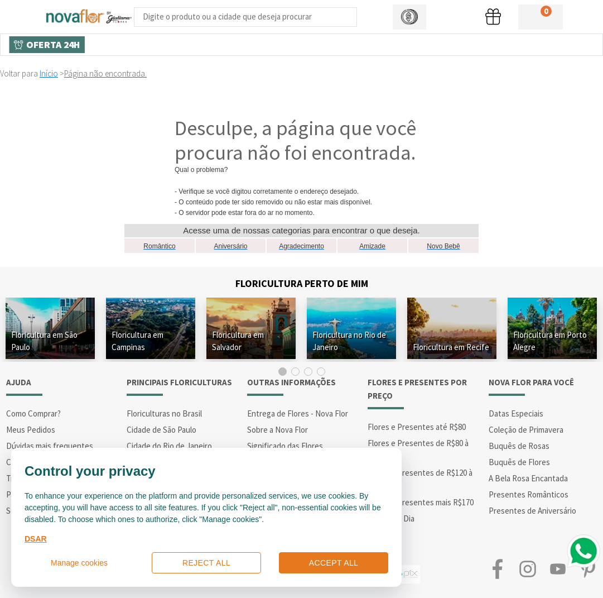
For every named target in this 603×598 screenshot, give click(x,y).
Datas (484, 44)
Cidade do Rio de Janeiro (169, 446)
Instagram (528, 568)
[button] (409, 17)
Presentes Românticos (528, 494)
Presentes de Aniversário (532, 510)
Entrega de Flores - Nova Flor (297, 413)
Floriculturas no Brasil (164, 413)
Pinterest (588, 568)
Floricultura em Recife (451, 347)
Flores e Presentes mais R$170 (421, 502)
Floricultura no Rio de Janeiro (349, 340)
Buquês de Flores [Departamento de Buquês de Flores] (296, 44)
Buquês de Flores (519, 462)
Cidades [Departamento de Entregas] (358, 44)
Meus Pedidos (30, 429)
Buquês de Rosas (519, 446)
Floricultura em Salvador (238, 340)
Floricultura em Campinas (137, 340)
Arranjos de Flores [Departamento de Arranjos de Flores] (422, 44)
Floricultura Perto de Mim (301, 283)
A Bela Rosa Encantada (528, 478)
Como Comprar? (33, 413)
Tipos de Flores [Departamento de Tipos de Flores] (167, 44)
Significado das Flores (285, 446)
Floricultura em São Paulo (44, 340)
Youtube (558, 568)
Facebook (498, 568)
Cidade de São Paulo (161, 429)
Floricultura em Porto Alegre (550, 340)
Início (49, 73)
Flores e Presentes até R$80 (417, 427)
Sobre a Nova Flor (277, 429)
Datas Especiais (516, 413)
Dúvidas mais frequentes (49, 446)
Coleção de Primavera (526, 429)
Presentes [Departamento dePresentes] (230, 44)
